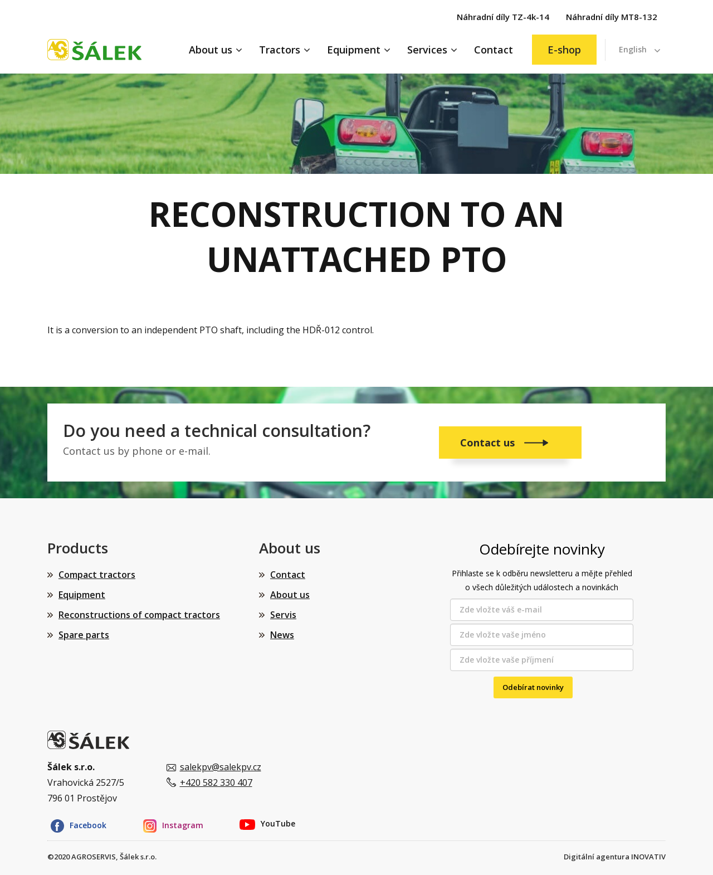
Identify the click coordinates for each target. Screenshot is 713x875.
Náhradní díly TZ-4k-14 (503, 16)
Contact (493, 49)
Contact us (488, 442)
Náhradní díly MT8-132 (611, 16)
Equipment (353, 49)
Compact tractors (96, 574)
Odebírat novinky (533, 687)
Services (427, 49)
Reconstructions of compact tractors (139, 615)
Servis (283, 615)
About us (210, 49)
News (282, 635)
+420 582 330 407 (216, 782)
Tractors (279, 49)
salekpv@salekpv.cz (220, 767)
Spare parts (83, 635)
